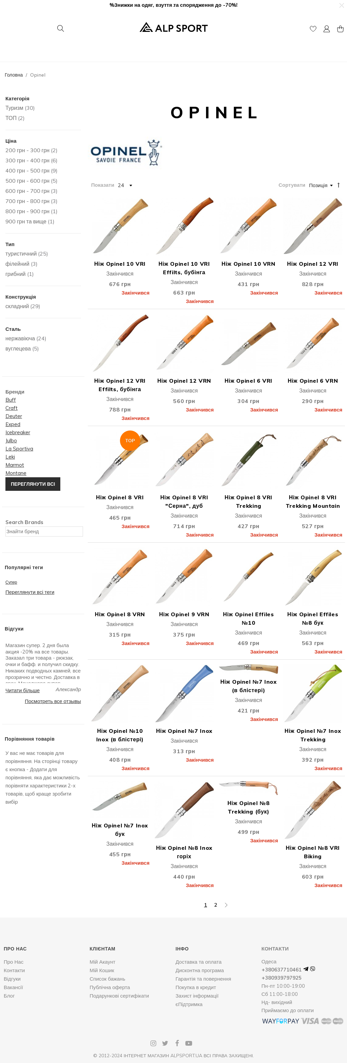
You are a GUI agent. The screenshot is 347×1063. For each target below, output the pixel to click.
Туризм (14, 107)
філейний (17, 263)
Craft (11, 408)
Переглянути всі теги (29, 592)
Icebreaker (17, 432)
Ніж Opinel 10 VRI (120, 263)
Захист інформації (197, 995)
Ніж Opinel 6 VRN (313, 380)
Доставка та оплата (199, 962)
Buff (10, 400)
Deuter (13, 416)
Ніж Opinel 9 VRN (184, 614)
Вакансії (13, 987)
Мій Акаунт (103, 962)
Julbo (11, 440)
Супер (11, 582)
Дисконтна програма (200, 970)
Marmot (14, 465)
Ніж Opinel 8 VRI (120, 497)
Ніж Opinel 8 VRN (120, 614)
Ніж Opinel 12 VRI (313, 263)
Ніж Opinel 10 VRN (248, 263)
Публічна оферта (110, 987)
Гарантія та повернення (203, 979)
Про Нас (13, 962)
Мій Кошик (102, 970)
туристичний (21, 253)
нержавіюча (20, 338)
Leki (10, 457)
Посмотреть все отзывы (53, 701)
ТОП (11, 118)
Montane (15, 473)
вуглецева (18, 348)
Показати (102, 185)
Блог (9, 995)
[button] (341, 5)
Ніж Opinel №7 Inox (184, 730)
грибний (15, 273)
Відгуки (12, 979)
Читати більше (22, 690)
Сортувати (292, 185)
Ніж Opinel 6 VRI (248, 380)
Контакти (14, 970)
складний (17, 306)
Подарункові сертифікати (119, 995)
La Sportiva (19, 448)
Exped (12, 424)
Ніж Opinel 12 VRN (184, 380)
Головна (14, 75)
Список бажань (107, 979)
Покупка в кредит (196, 987)
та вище (25, 221)
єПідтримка (189, 1004)
